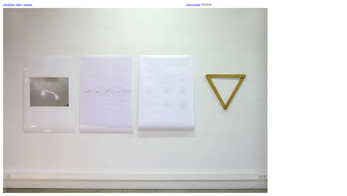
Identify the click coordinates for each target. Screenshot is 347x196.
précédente (8, 4)
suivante (28, 4)
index (19, 4)
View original (193, 4)
